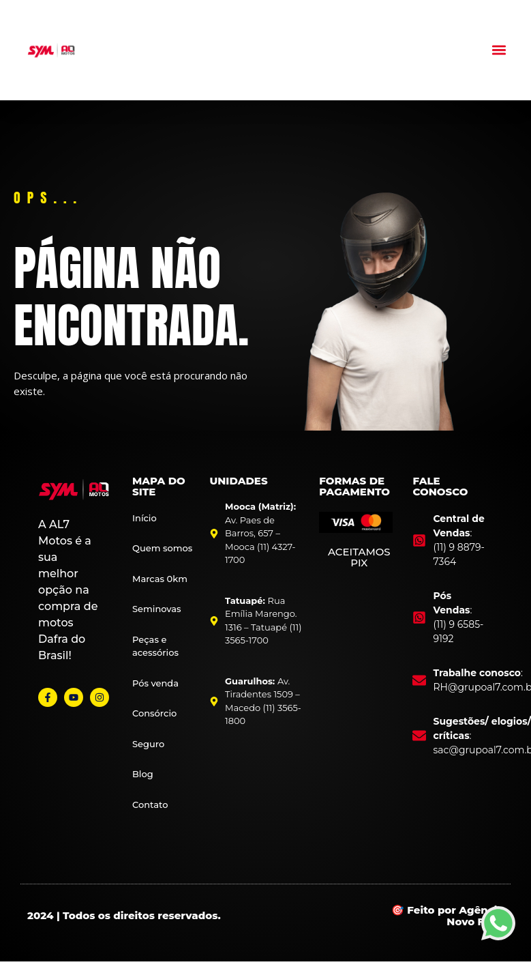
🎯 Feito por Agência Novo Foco (447, 915)
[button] (499, 50)
